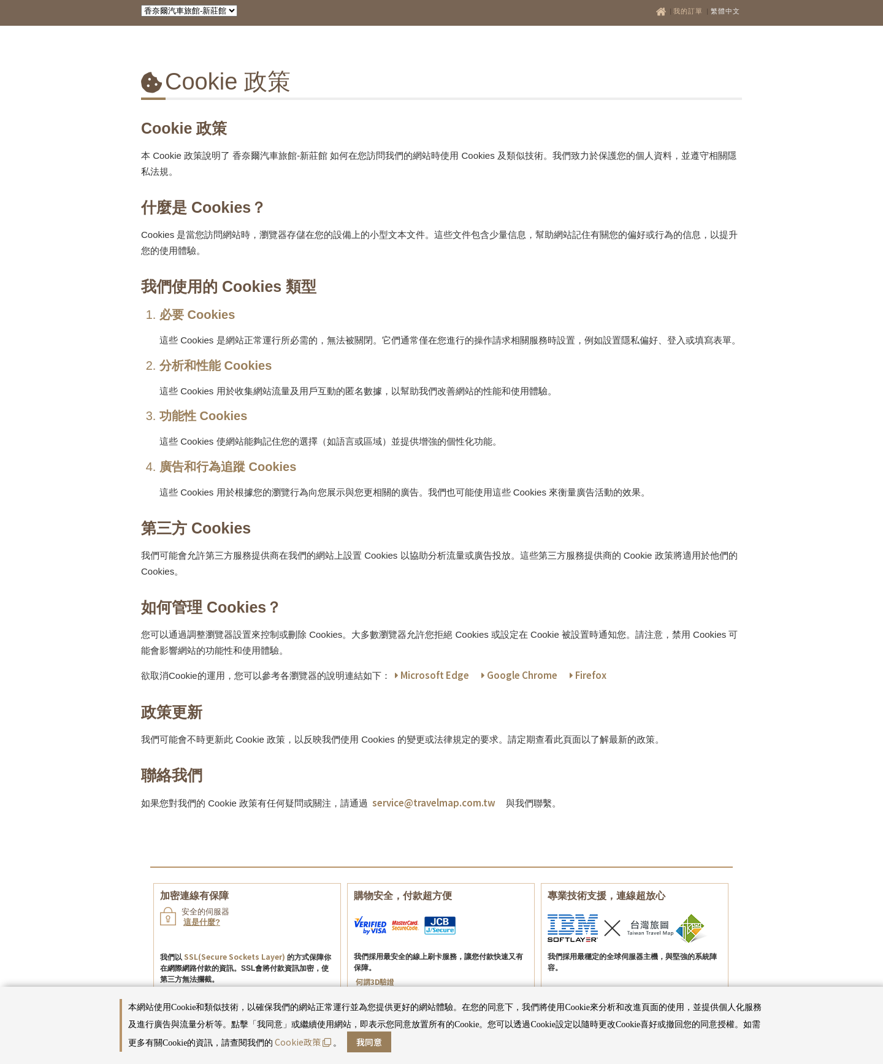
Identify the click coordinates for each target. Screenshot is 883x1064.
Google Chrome (519, 674)
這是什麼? (201, 922)
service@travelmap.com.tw (433, 802)
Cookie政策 (303, 1042)
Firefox (588, 674)
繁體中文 (725, 11)
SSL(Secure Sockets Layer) (234, 956)
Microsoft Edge (432, 674)
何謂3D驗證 (375, 981)
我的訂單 (689, 11)
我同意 (369, 1042)
